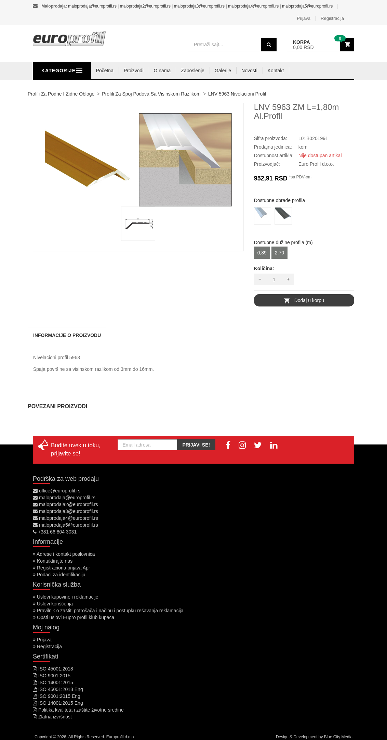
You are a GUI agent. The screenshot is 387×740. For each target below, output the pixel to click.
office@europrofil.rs (56, 490)
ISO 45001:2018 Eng (58, 689)
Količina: (264, 268)
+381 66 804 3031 (55, 532)
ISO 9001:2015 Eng (56, 696)
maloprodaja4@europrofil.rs (253, 6)
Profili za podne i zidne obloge (61, 94)
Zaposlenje (227, 70)
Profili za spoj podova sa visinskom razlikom (151, 94)
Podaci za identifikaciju (59, 574)
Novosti (284, 70)
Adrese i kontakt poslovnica (64, 554)
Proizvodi (168, 70)
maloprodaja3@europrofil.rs (199, 6)
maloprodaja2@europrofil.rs (145, 6)
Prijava (303, 18)
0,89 (262, 252)
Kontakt (310, 70)
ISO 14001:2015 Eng (58, 703)
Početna (139, 70)
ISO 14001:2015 (53, 682)
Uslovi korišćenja (53, 603)
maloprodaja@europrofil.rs (92, 6)
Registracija (332, 18)
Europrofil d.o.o (120, 737)
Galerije (257, 70)
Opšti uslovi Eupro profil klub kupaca (73, 617)
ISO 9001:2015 (51, 675)
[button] (320, 45)
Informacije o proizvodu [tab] (67, 335)
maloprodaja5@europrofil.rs (307, 6)
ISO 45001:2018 (53, 669)
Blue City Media (338, 737)
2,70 (279, 252)
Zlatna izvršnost (52, 716)
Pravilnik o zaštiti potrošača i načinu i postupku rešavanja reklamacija (108, 610)
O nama (196, 70)
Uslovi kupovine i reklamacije (65, 597)
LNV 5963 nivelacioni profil (237, 94)
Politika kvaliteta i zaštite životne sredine (78, 710)
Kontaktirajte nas (52, 561)
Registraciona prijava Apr (61, 567)
